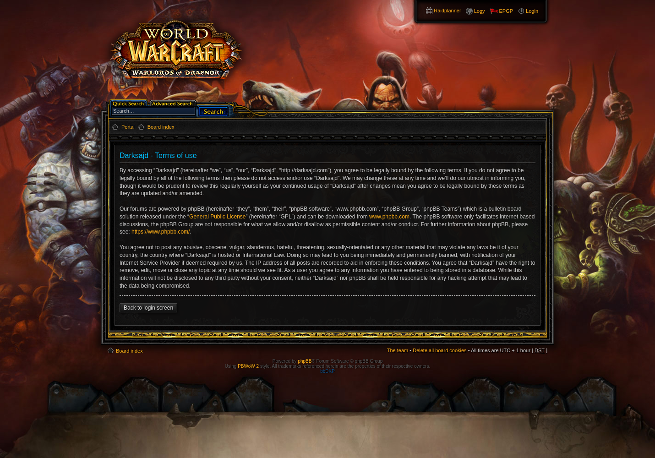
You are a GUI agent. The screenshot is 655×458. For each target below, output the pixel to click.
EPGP (506, 11)
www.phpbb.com (389, 216)
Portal (128, 127)
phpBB (304, 361)
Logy (479, 11)
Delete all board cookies (439, 350)
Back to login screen (148, 308)
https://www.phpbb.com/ (160, 232)
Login (532, 11)
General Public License (217, 216)
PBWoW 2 (248, 366)
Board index (129, 351)
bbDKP (327, 371)
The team (397, 350)
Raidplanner (447, 10)
